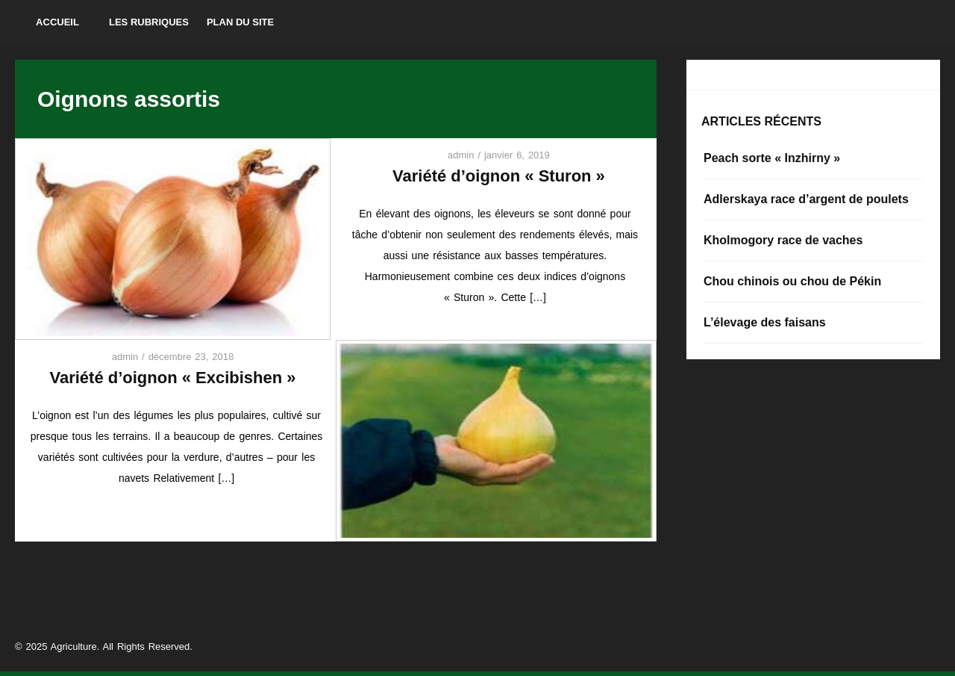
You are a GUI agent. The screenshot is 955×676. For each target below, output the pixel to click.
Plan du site (240, 22)
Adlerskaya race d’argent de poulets (806, 199)
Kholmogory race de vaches (783, 240)
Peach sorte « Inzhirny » (772, 158)
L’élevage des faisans (765, 322)
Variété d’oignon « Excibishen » (172, 377)
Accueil (57, 22)
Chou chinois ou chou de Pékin (792, 281)
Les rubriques (149, 22)
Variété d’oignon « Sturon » (498, 176)
